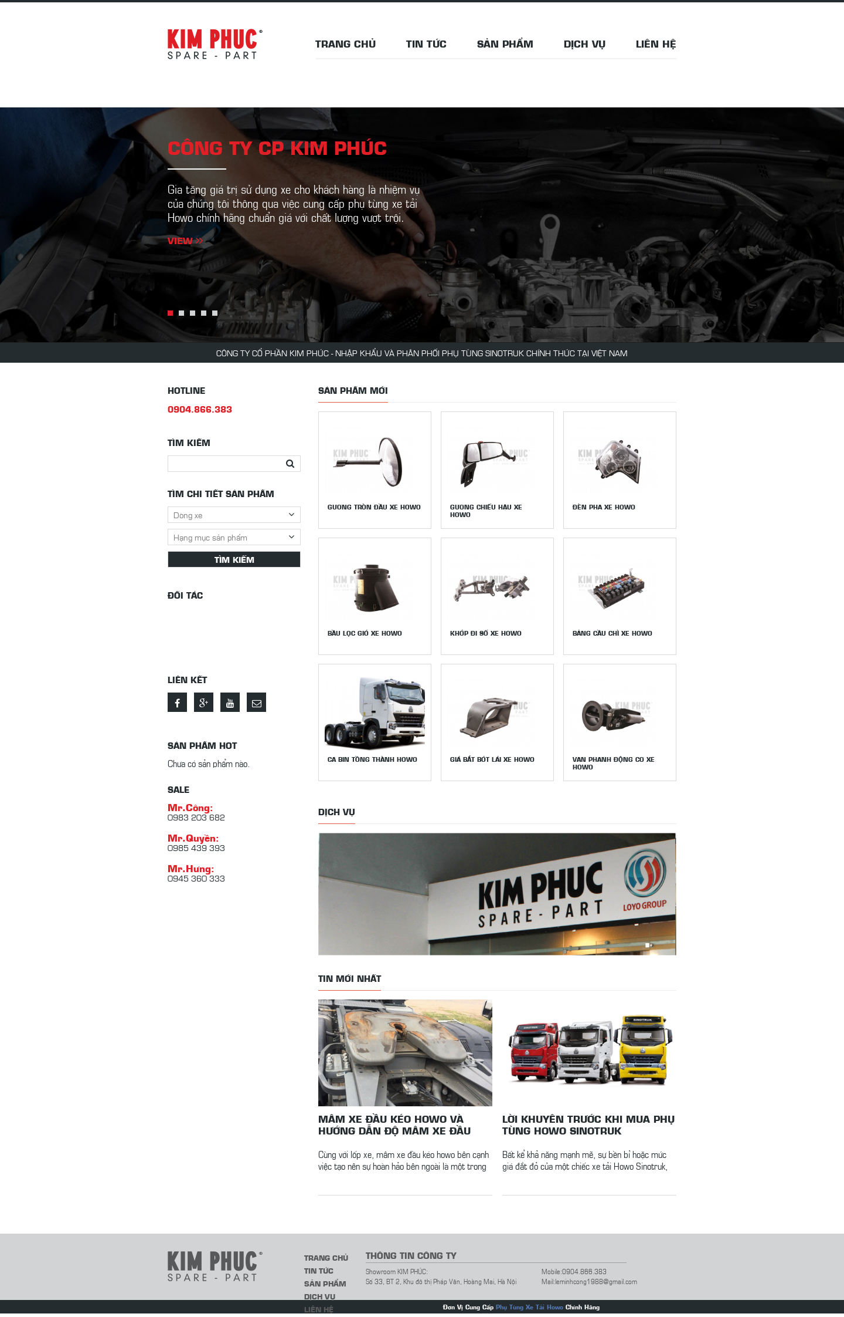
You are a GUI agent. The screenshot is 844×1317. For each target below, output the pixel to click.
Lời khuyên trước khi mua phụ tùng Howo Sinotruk (588, 1124)
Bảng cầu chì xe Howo (612, 633)
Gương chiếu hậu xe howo (486, 510)
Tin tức (426, 43)
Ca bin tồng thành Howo (372, 759)
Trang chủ (345, 43)
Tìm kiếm (234, 559)
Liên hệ (656, 43)
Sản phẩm (505, 43)
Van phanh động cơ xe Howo (614, 763)
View (185, 240)
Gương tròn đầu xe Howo (374, 507)
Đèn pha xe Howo (604, 507)
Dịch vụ (584, 43)
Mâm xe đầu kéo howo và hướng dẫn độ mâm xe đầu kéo (394, 1124)
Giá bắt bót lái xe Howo (492, 759)
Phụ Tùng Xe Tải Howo (529, 1307)
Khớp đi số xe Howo (486, 633)
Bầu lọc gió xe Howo (365, 633)
